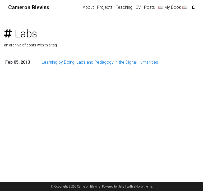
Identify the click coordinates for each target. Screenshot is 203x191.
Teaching (124, 7)
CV (138, 7)
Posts (149, 7)
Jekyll (122, 186)
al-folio (138, 186)
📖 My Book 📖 (172, 7)
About (88, 7)
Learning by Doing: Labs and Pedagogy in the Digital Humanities (100, 62)
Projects (105, 7)
